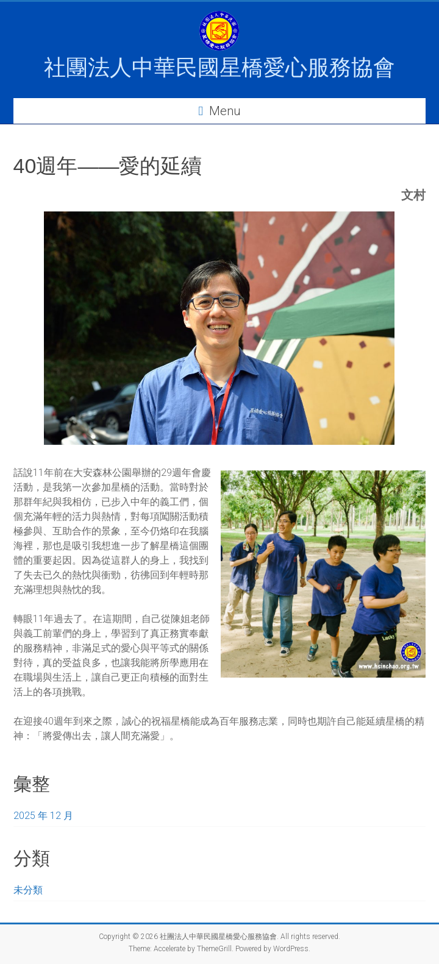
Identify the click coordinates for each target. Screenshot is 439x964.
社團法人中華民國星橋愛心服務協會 (219, 67)
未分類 (28, 890)
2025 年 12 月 (43, 815)
